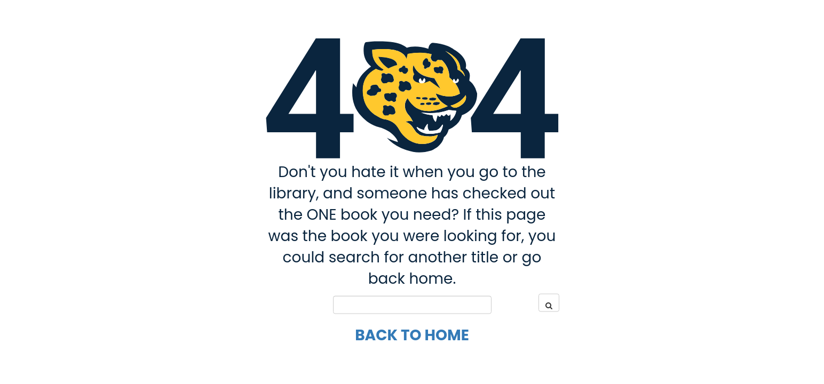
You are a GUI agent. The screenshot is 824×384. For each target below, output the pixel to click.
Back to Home (412, 334)
